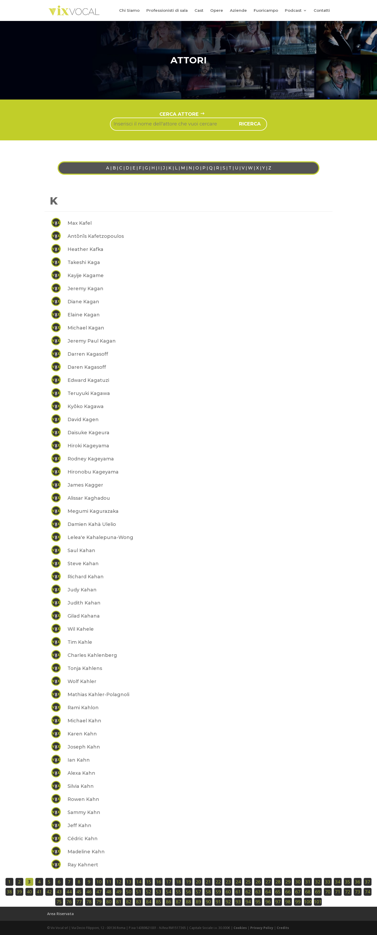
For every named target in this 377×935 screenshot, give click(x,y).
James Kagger (85, 485)
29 (288, 882)
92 (228, 902)
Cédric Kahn (83, 839)
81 (118, 902)
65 (278, 892)
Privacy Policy (261, 928)
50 (128, 892)
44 (69, 892)
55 (178, 892)
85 (158, 902)
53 (158, 892)
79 (99, 902)
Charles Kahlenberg (92, 655)
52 (148, 892)
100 (308, 902)
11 (109, 882)
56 (188, 892)
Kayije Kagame (86, 275)
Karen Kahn (82, 734)
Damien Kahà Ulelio (92, 524)
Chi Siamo (129, 11)
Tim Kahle (80, 642)
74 (367, 892)
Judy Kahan (82, 590)
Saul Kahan (81, 550)
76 (69, 902)
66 (288, 892)
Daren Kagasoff (87, 367)
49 (118, 892)
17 (168, 882)
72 (347, 892)
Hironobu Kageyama (93, 472)
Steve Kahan (83, 563)
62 (248, 892)
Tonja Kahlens (85, 668)
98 (288, 902)
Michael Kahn (84, 721)
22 (218, 882)
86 (168, 902)
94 (248, 902)
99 (298, 902)
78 (89, 902)
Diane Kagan (83, 302)
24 (238, 882)
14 (138, 882)
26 (258, 882)
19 (188, 882)
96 (268, 902)
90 (208, 902)
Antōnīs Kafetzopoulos (96, 236)
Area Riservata (60, 913)
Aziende (238, 11)
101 (318, 902)
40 (29, 892)
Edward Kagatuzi (88, 380)
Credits (283, 928)
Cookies (240, 928)
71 (337, 892)
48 (109, 892)
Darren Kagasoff (88, 354)
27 (268, 882)
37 (367, 882)
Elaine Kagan (84, 315)
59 (218, 892)
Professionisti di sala (167, 11)
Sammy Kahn (84, 812)
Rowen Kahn (83, 799)
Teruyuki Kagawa (89, 393)
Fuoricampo (266, 11)
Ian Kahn (79, 760)
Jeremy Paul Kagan (92, 341)
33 (327, 882)
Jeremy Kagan (85, 289)
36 (357, 882)
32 (317, 882)
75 (59, 902)
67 (298, 892)
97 (278, 902)
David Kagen (83, 419)
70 (327, 892)
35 (347, 882)
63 (258, 892)
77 (79, 902)
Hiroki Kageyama (88, 446)
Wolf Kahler (82, 681)
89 (198, 902)
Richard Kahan (86, 577)
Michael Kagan (86, 328)
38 (9, 892)
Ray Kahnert (83, 865)
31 (308, 882)
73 (357, 892)
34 (337, 882)
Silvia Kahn (81, 786)
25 (248, 882)
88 (188, 902)
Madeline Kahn (86, 852)
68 (308, 892)
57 (198, 892)
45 (79, 892)
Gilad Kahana (84, 616)
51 (138, 892)
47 (99, 892)
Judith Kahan (84, 603)
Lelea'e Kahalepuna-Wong (100, 537)
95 (258, 902)
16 (158, 882)
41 (39, 892)
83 (138, 902)
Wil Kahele (81, 629)
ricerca (250, 124)
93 (238, 902)
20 (198, 882)
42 (49, 892)
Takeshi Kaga (84, 262)
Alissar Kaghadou (89, 498)
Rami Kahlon (83, 708)
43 (59, 892)
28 (278, 882)
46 (89, 892)
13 (128, 882)
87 (178, 902)
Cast (199, 11)
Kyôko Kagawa (86, 406)
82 (128, 902)
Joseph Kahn (84, 747)
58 (208, 892)
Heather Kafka (85, 249)
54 (168, 892)
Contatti (322, 11)
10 (99, 882)
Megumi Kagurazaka (93, 511)
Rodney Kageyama (91, 459)
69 (317, 892)
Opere (216, 11)
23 (228, 882)
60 (228, 892)
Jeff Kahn (79, 825)
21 (208, 882)
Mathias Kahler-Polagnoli (98, 694)
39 (19, 892)
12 (118, 882)
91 (218, 902)
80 (109, 902)
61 (238, 892)
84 (148, 902)
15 (148, 882)
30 (298, 882)
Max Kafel (80, 223)
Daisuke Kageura (88, 433)
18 (178, 882)
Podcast (293, 11)
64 (268, 892)
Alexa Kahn (81, 773)
